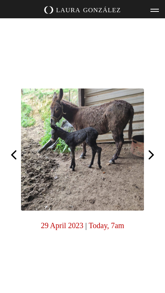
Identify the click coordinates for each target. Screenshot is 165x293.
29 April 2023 (62, 225)
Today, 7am (106, 225)
